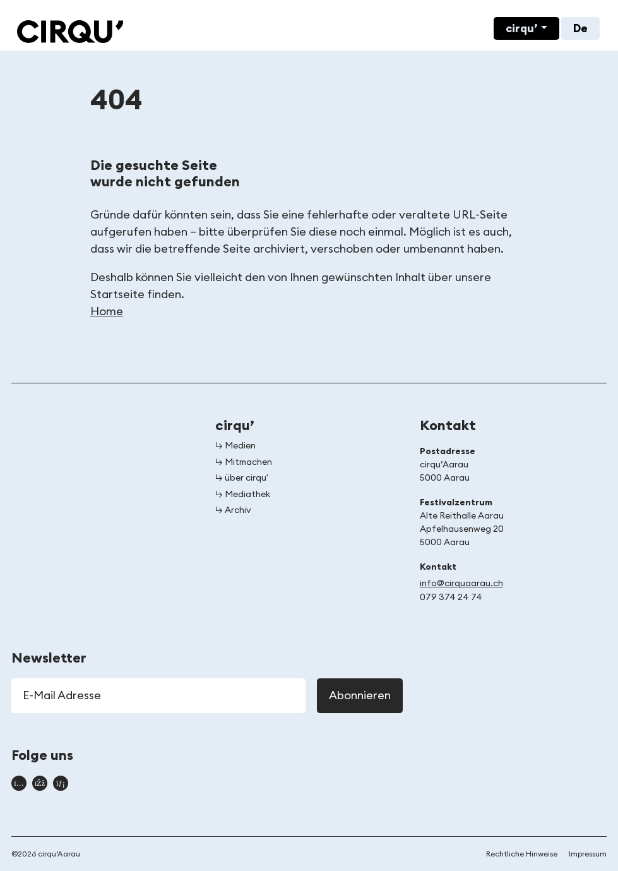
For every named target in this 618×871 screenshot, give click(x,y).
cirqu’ (522, 28)
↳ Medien (235, 446)
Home (106, 311)
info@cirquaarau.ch (461, 583)
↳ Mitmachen (243, 462)
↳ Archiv (233, 510)
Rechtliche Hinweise (521, 854)
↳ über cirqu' (241, 478)
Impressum (588, 854)
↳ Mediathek (242, 494)
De (580, 28)
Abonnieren (360, 695)
